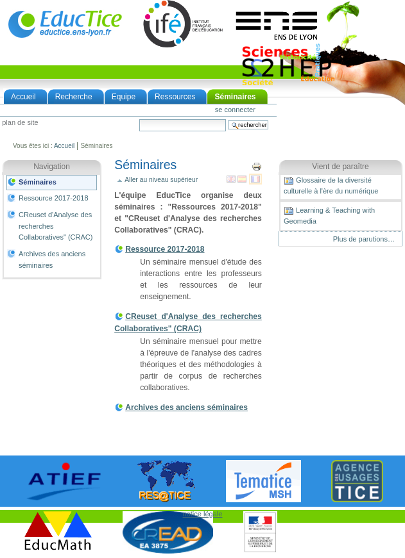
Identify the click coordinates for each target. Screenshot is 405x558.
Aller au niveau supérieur (161, 179)
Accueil (23, 96)
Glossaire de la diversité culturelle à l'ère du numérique (331, 185)
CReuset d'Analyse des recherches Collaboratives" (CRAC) (55, 226)
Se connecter (235, 109)
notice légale (203, 514)
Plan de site (20, 123)
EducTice (65, 23)
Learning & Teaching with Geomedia (329, 215)
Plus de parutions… (364, 239)
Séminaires (234, 96)
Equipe (123, 96)
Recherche (73, 96)
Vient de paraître (340, 166)
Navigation (51, 166)
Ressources (175, 96)
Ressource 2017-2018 (54, 198)
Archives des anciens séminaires (52, 259)
